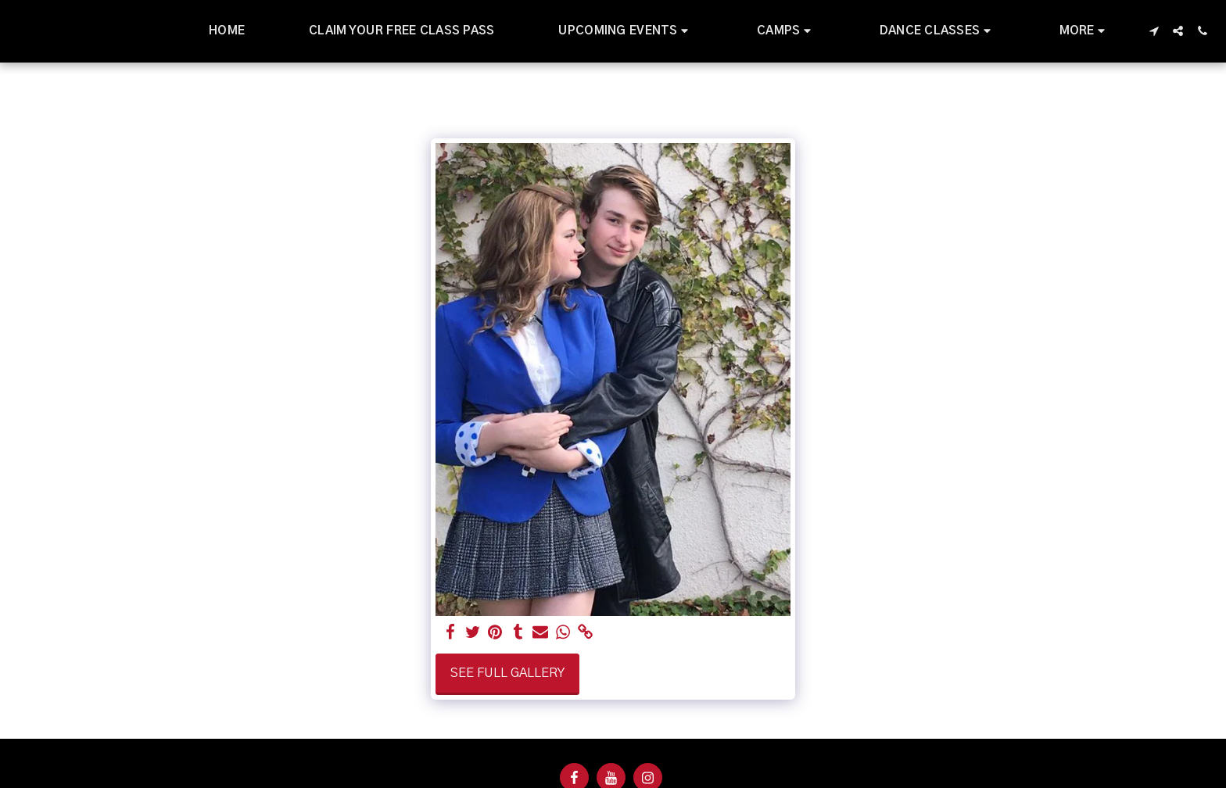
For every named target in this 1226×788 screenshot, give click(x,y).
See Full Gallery (507, 673)
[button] (625, 31)
